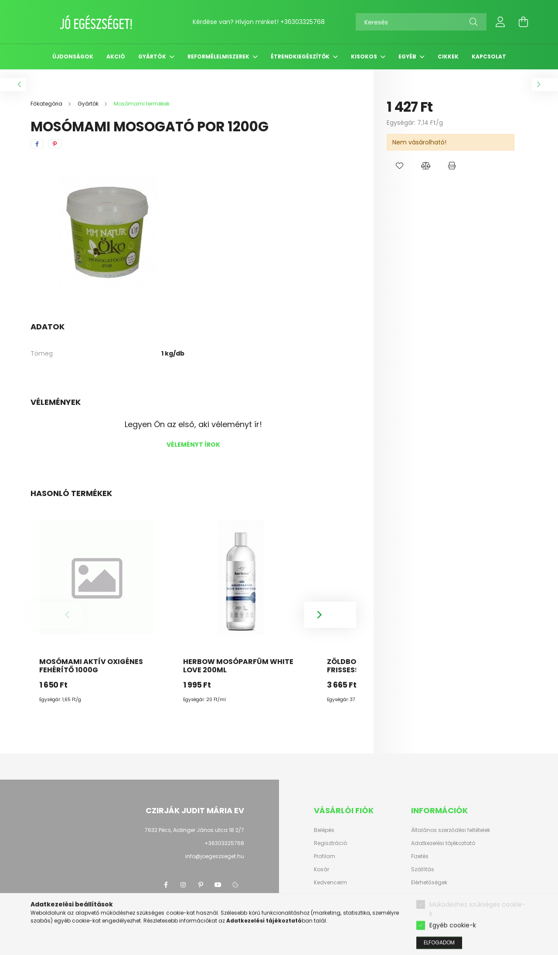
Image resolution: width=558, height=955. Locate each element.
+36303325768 (302, 21)
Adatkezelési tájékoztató (443, 843)
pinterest (200, 884)
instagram (183, 884)
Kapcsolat (489, 56)
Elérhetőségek (429, 883)
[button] (399, 166)
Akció (115, 56)
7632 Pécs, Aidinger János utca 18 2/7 (194, 830)
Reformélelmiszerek (219, 56)
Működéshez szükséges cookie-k (477, 943)
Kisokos (364, 56)
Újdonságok (72, 56)
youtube (218, 884)
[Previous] (57, 615)
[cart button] (523, 22)
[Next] (330, 615)
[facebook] (37, 144)
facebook (165, 884)
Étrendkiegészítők (301, 56)
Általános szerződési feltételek (450, 830)
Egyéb (408, 56)
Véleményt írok (193, 444)
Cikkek (448, 56)
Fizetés (420, 856)
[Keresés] (421, 22)
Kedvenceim (330, 883)
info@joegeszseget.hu (214, 856)
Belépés (324, 830)
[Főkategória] (47, 103)
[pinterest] (54, 144)
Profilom (324, 856)
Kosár (321, 869)
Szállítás (422, 869)
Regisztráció (330, 843)
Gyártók (152, 56)
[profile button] (500, 22)
